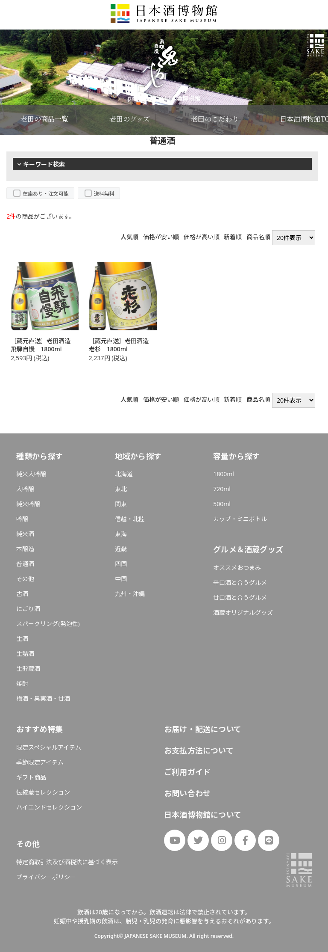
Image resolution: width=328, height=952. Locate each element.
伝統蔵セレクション (43, 792)
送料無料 (104, 193)
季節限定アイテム (40, 762)
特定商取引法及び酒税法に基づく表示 (67, 862)
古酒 (22, 594)
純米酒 (25, 534)
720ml (222, 489)
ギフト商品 (31, 777)
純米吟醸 (28, 504)
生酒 (22, 639)
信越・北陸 (130, 519)
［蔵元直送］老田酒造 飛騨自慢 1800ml (43, 345)
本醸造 (25, 549)
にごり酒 (28, 609)
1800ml (223, 474)
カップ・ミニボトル (240, 519)
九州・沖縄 (130, 594)
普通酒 (25, 564)
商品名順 (258, 237)
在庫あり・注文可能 (46, 193)
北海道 (124, 474)
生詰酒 (25, 653)
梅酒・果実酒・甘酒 (43, 698)
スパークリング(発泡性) (47, 624)
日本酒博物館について (202, 815)
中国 (121, 579)
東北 (121, 489)
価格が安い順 (161, 237)
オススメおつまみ (237, 567)
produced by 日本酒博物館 (164, 98)
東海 (121, 534)
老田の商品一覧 (44, 119)
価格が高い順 (202, 237)
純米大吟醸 (31, 474)
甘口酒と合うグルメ (240, 597)
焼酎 (22, 683)
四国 (121, 564)
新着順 (233, 237)
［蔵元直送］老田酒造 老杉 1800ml (122, 345)
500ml (222, 504)
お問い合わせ (187, 793)
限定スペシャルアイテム (48, 747)
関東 (121, 504)
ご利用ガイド (187, 772)
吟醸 (22, 519)
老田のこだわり (215, 119)
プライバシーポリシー (46, 877)
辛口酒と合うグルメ (240, 582)
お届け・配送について (202, 729)
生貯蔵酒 (28, 668)
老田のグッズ (129, 119)
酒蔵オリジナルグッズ (243, 612)
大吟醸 (25, 489)
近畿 (121, 549)
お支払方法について (199, 750)
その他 (25, 579)
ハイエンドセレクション (49, 807)
